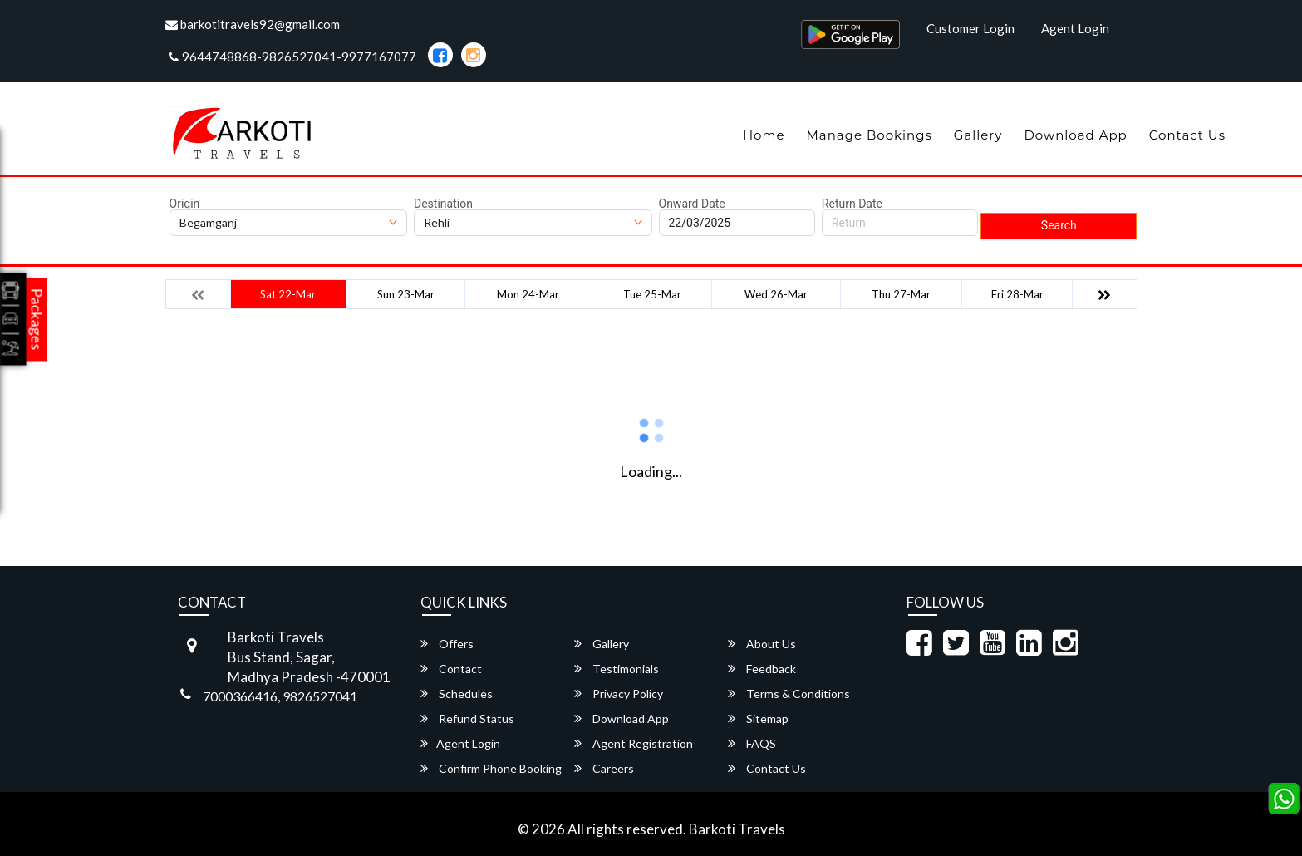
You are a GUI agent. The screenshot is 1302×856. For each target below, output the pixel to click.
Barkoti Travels (737, 829)
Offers (447, 644)
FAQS (752, 743)
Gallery (978, 135)
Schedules (456, 693)
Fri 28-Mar (1017, 294)
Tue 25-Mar (652, 294)
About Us (762, 644)
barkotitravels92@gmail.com (252, 24)
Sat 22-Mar (288, 294)
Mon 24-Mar (528, 294)
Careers (604, 768)
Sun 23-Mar (406, 294)
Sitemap (758, 718)
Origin (185, 203)
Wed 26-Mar (776, 294)
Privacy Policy (618, 693)
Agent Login (1075, 28)
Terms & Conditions (789, 693)
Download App (1075, 135)
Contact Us (1187, 135)
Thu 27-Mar (901, 294)
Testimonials (616, 669)
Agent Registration (633, 743)
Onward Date (692, 203)
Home (764, 135)
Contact (451, 669)
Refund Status (467, 718)
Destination (443, 203)
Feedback (762, 669)
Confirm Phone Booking (491, 768)
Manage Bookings (868, 135)
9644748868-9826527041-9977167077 (292, 56)
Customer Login (970, 28)
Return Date (852, 203)
